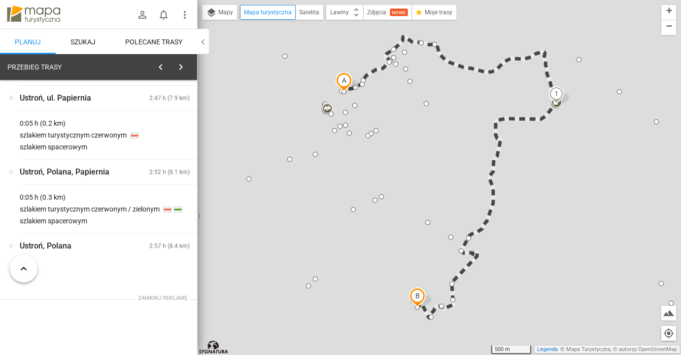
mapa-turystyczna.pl (33, 14)
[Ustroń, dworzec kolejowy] (59, 213)
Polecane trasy (153, 42)
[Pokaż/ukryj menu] (185, 15)
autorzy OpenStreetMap (648, 349)
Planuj (28, 42)
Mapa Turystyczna (588, 349)
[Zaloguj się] (142, 15)
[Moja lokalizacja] (668, 333)
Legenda (547, 349)
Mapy (219, 12)
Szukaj (83, 42)
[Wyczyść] (189, 65)
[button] (344, 82)
